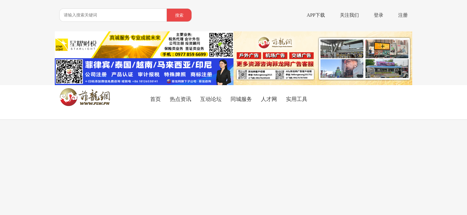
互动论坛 (211, 99)
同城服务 (241, 99)
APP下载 (316, 15)
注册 (403, 15)
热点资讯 (180, 99)
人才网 (269, 99)
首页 (155, 99)
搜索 (179, 15)
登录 (378, 15)
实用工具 (296, 99)
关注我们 (349, 15)
